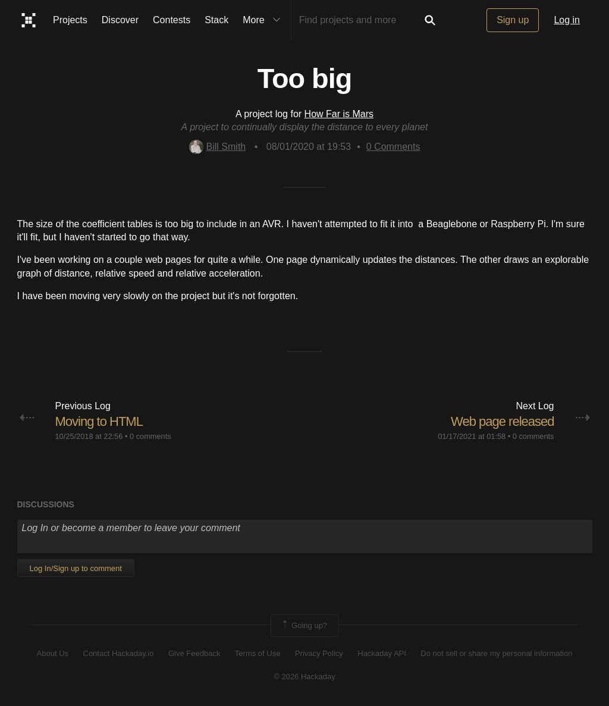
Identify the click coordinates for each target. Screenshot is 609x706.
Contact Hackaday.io (118, 653)
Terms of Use (258, 653)
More (264, 20)
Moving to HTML (99, 421)
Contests (171, 20)
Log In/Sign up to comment (76, 568)
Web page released (502, 421)
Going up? (304, 625)
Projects (70, 20)
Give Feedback (194, 653)
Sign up (513, 20)
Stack (216, 20)
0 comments (150, 436)
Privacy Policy (319, 653)
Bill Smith (217, 147)
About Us (52, 653)
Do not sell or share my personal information (496, 653)
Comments (393, 147)
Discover (120, 20)
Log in (567, 20)
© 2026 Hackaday (304, 676)
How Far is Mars (338, 114)
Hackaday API (381, 653)
